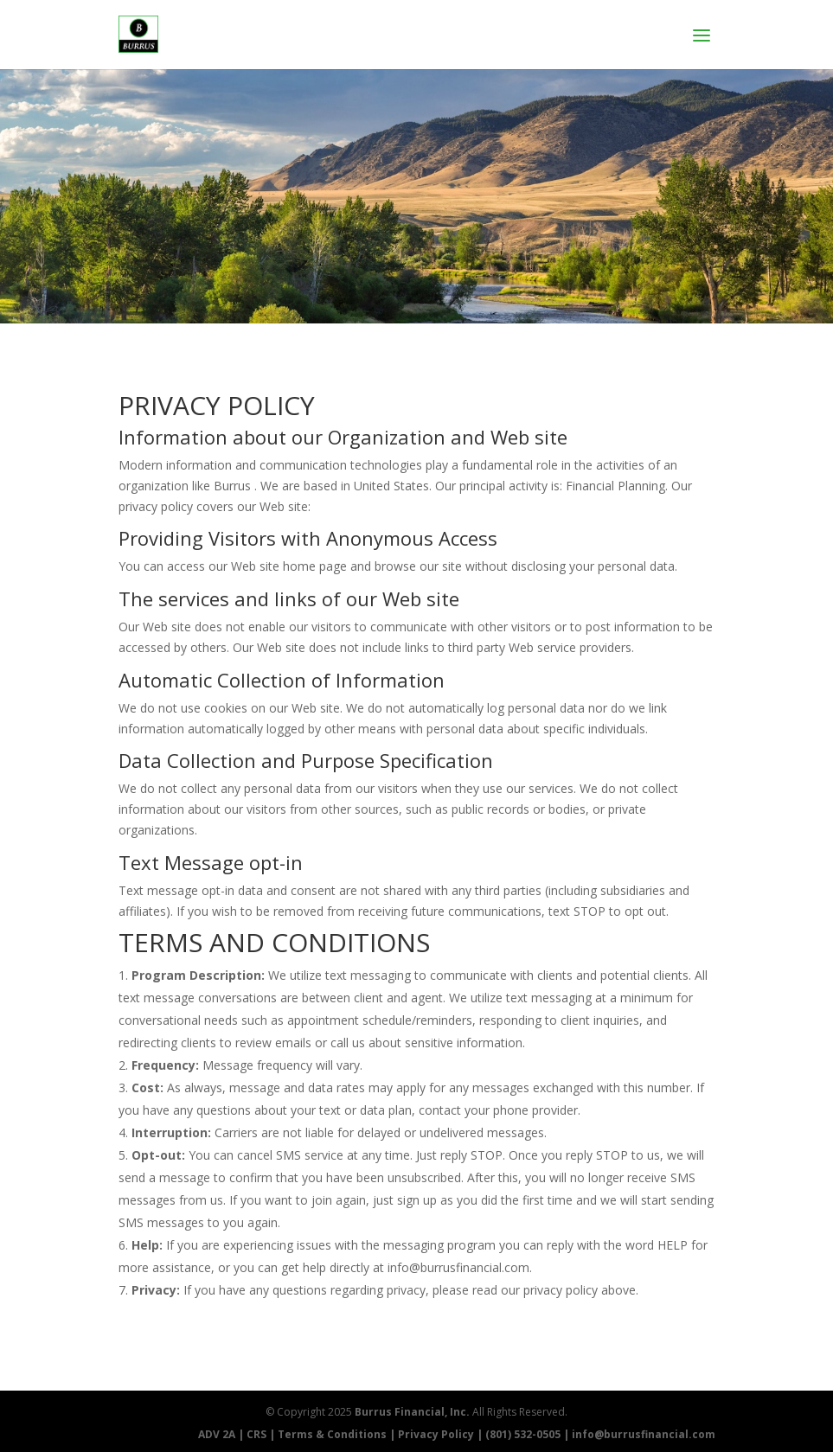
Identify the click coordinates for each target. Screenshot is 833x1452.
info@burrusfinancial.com (643, 1434)
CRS (256, 1434)
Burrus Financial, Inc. (412, 1411)
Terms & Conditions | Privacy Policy (376, 1434)
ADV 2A (216, 1434)
